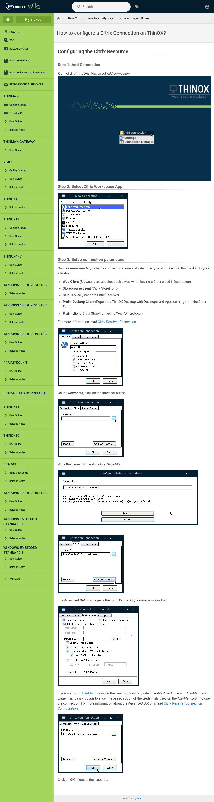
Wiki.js (141, 798)
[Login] (207, 7)
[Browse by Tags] (137, 7)
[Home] (8, 19)
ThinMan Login (92, 693)
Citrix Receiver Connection (117, 322)
